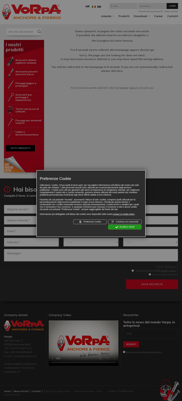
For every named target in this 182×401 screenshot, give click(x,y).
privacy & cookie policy (124, 214)
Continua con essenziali (124, 221)
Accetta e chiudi (124, 227)
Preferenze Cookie (90, 221)
